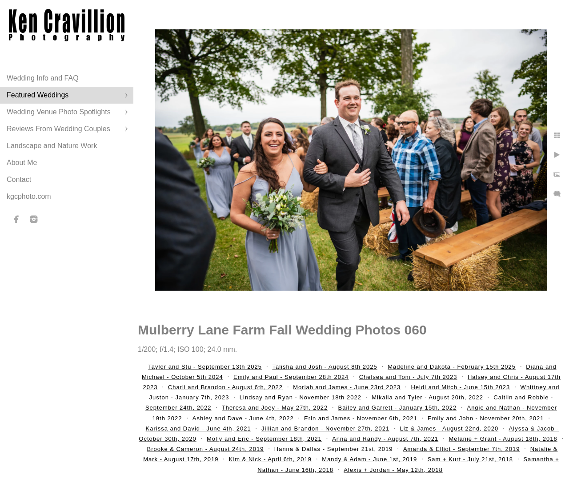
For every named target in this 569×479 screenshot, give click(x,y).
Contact (19, 179)
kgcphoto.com (29, 196)
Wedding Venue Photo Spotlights (59, 112)
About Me (22, 162)
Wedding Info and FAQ (43, 78)
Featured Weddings (37, 95)
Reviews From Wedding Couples (58, 129)
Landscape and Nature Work (52, 145)
